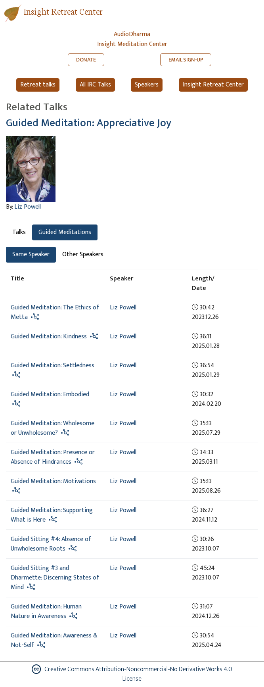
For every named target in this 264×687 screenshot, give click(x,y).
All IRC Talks (95, 84)
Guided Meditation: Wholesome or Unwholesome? (52, 428)
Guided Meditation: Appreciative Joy (88, 123)
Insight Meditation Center (132, 44)
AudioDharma (132, 34)
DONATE (86, 59)
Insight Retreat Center (63, 11)
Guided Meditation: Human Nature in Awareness (46, 611)
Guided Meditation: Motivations (53, 481)
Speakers (147, 84)
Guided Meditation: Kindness (49, 336)
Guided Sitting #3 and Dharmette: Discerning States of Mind (55, 578)
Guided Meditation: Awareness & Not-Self (54, 640)
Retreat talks (37, 84)
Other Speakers (82, 254)
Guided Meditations (64, 232)
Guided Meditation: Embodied (50, 394)
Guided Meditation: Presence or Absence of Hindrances (53, 457)
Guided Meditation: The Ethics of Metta (55, 312)
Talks (19, 232)
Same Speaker (31, 254)
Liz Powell (27, 206)
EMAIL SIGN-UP (185, 59)
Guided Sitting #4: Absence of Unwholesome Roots (51, 544)
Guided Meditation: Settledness (52, 365)
